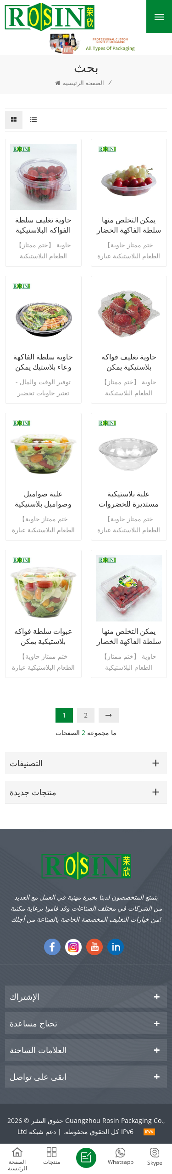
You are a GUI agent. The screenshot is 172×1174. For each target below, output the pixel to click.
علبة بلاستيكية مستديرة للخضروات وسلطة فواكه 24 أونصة (129, 499)
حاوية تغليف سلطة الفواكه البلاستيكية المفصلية (43, 225)
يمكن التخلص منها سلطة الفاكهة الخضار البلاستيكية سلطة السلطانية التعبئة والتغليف (129, 225)
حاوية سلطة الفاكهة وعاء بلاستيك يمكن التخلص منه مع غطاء (43, 362)
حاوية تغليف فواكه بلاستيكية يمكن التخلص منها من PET (129, 362)
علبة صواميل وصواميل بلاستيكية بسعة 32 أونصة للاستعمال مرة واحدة (43, 499)
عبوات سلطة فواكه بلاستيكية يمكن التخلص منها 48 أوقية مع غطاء (43, 636)
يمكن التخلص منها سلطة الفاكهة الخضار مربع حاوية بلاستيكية (129, 636)
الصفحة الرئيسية (79, 83)
